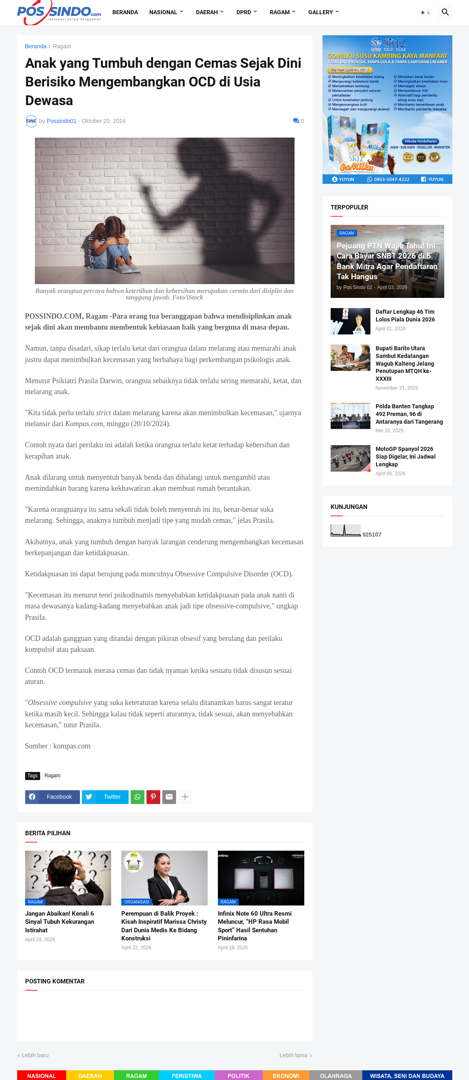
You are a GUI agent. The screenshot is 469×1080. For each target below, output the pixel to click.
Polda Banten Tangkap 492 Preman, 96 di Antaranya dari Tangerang (409, 414)
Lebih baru (35, 1055)
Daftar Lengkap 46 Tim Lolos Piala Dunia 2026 (405, 315)
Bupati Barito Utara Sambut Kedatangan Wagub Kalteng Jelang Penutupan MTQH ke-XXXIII (405, 363)
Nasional (163, 12)
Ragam (280, 12)
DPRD (244, 12)
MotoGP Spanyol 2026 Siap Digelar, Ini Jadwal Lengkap (406, 457)
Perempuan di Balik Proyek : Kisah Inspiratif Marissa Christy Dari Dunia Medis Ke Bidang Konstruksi (164, 926)
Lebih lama (294, 1055)
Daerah (207, 12)
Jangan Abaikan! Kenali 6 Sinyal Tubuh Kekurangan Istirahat (59, 922)
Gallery (320, 12)
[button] (425, 13)
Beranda (125, 12)
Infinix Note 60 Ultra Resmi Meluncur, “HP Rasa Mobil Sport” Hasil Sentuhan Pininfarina (255, 926)
